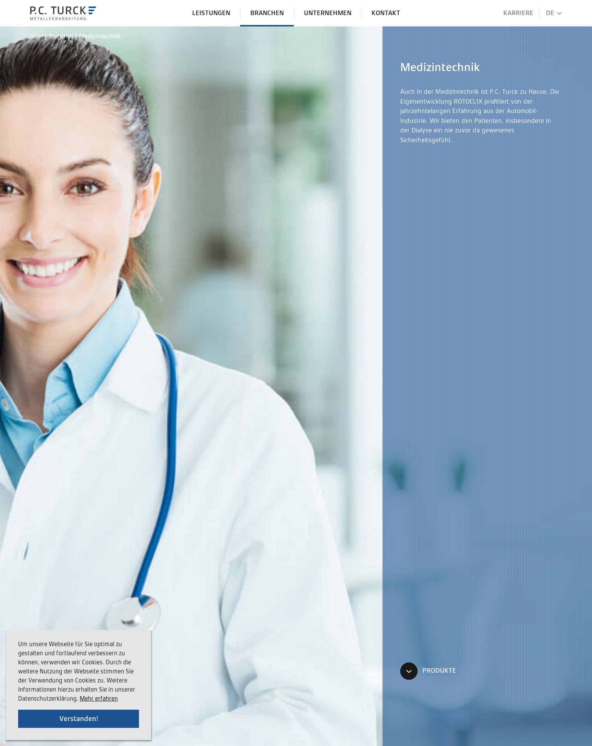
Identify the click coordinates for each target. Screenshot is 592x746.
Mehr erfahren (99, 699)
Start (37, 37)
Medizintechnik (100, 37)
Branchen (62, 37)
